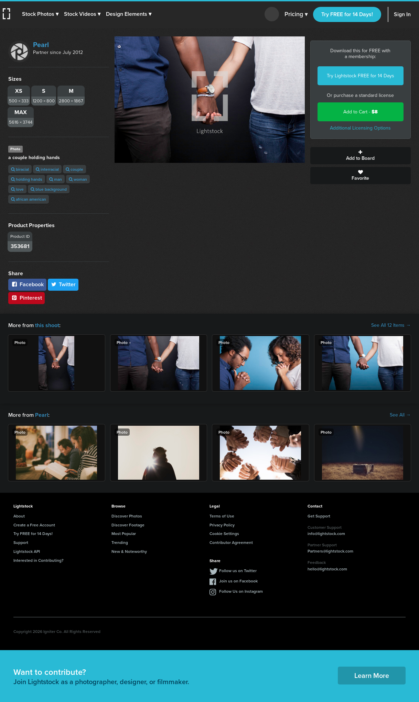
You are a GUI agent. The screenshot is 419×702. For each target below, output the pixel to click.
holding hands (26, 179)
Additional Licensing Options (360, 128)
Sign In (402, 14)
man (55, 179)
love (17, 189)
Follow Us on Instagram (241, 591)
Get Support (319, 516)
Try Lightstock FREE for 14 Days (360, 75)
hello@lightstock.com (327, 569)
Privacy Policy (222, 525)
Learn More (371, 675)
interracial (47, 169)
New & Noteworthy (129, 551)
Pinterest (26, 298)
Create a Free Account (34, 525)
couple (74, 169)
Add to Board (361, 155)
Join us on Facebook (238, 581)
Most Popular (123, 533)
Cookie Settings (224, 533)
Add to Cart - (360, 111)
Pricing (296, 14)
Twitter (63, 284)
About (19, 516)
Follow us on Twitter (238, 570)
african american (28, 199)
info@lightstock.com (326, 533)
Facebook (27, 284)
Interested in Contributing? (38, 560)
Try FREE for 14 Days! (347, 14)
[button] (40, 14)
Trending (119, 542)
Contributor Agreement (231, 542)
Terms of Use (222, 516)
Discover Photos (126, 516)
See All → (400, 415)
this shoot (47, 325)
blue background (49, 189)
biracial (20, 169)
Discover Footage (127, 525)
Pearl (41, 45)
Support (20, 542)
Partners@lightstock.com (330, 551)
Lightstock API (26, 551)
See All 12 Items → (391, 325)
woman (78, 179)
